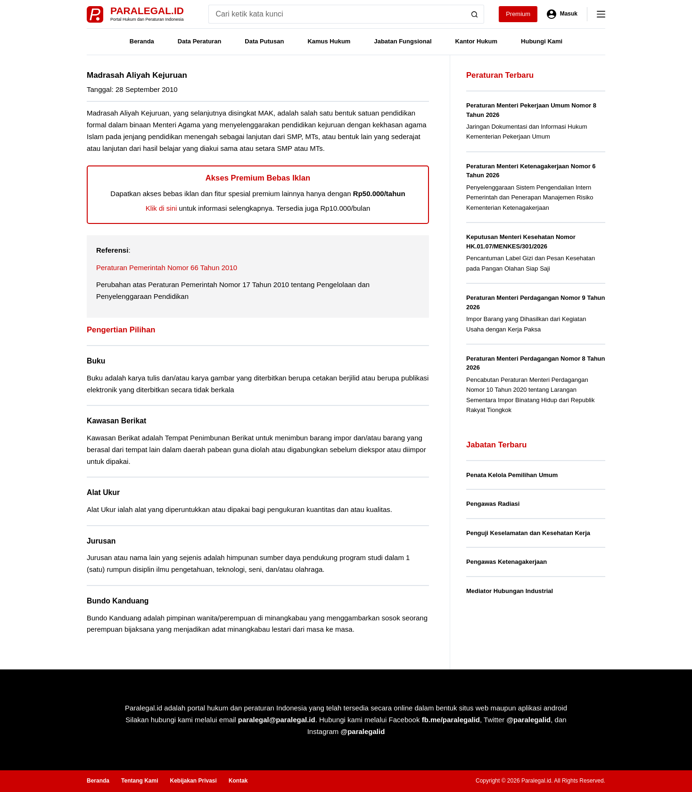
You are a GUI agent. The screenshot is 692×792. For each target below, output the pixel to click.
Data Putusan (264, 41)
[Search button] (474, 14)
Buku (96, 361)
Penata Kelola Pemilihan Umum (512, 474)
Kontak (238, 780)
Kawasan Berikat (116, 421)
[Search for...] (336, 14)
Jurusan (101, 541)
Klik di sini (161, 208)
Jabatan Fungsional (402, 41)
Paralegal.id (147, 10)
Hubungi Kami (541, 41)
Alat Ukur (103, 492)
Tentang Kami (139, 780)
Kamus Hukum (328, 41)
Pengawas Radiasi (492, 503)
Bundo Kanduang (118, 601)
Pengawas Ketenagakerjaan (506, 561)
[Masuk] (562, 14)
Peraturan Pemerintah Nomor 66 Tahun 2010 (166, 268)
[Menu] (601, 14)
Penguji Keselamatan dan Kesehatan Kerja (528, 532)
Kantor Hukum (476, 41)
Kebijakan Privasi (193, 780)
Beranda (142, 41)
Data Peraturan (199, 41)
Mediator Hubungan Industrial (509, 590)
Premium (518, 13)
